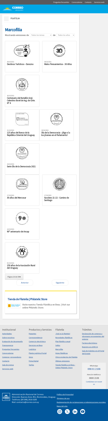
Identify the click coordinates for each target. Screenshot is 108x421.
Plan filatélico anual (62, 341)
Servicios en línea (35, 345)
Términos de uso (63, 398)
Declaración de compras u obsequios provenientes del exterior (93, 336)
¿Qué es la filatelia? (62, 333)
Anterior (25, 282)
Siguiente (60, 282)
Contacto (5, 361)
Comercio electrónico (37, 341)
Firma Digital (33, 361)
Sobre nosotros (8, 337)
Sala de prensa (8, 365)
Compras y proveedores (11, 357)
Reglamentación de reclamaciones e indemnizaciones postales (81, 402)
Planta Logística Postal (37, 353)
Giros (31, 357)
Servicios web (7, 369)
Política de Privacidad (65, 394)
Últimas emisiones (62, 361)
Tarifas (31, 365)
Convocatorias (8, 353)
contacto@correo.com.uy (27, 402)
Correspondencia (35, 337)
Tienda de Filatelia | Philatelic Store (27, 299)
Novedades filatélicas (63, 337)
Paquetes (32, 333)
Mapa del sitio (62, 406)
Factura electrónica (89, 343)
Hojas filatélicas (61, 353)
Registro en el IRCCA (90, 347)
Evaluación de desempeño (12, 341)
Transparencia (7, 345)
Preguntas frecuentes (10, 349)
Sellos (57, 345)
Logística (32, 349)
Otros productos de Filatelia (66, 357)
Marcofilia (59, 349)
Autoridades (7, 333)
